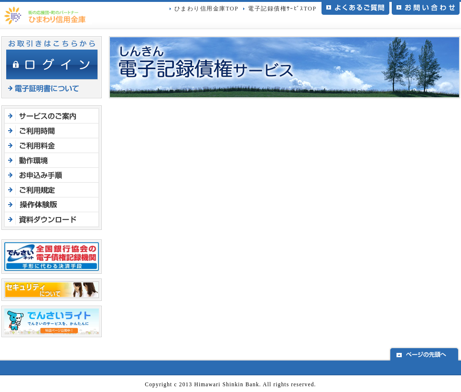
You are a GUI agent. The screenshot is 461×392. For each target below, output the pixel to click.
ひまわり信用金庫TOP (206, 8)
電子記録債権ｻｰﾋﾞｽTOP (282, 8)
